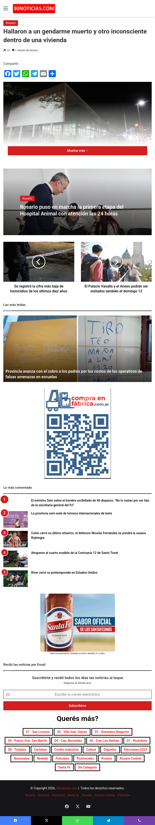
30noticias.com (66, 788)
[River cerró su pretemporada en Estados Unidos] (15, 578)
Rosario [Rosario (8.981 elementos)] (106, 758)
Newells (87, 795)
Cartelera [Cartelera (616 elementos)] (40, 749)
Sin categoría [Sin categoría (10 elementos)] (87, 767)
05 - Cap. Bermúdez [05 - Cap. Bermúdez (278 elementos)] (68, 740)
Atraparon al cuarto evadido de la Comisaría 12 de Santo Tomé (74, 553)
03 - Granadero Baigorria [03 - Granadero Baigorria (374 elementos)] (112, 732)
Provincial (58, 795)
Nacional (43, 795)
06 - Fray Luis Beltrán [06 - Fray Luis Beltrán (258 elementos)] (104, 740)
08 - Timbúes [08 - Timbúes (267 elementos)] (17, 749)
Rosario (11, 23)
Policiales (124, 795)
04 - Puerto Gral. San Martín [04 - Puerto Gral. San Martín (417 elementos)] (27, 740)
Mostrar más (77, 150)
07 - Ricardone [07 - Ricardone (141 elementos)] (137, 740)
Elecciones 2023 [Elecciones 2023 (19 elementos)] (135, 749)
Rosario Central (105, 795)
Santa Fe (73, 795)
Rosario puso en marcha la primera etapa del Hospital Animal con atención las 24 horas (75, 210)
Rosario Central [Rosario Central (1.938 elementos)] (130, 758)
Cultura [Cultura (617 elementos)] (91, 749)
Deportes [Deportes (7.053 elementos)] (110, 749)
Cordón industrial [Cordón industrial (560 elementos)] (66, 749)
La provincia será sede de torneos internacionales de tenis (71, 513)
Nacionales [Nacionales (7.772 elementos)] (21, 758)
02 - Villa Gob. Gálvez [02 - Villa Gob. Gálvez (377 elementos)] (72, 732)
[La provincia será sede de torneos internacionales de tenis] (15, 519)
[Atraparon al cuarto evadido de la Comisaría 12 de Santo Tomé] (15, 559)
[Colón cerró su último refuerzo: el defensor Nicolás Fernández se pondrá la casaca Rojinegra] (15, 539)
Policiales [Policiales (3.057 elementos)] (62, 758)
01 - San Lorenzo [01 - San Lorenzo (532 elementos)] (38, 732)
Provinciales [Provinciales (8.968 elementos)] (85, 758)
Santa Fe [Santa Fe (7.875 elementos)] (64, 767)
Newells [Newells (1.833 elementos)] (42, 758)
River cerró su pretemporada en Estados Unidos (64, 572)
